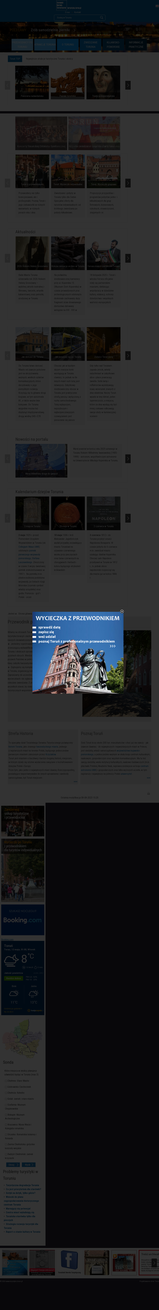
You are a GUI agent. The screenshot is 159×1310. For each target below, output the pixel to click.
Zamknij (122, 612)
